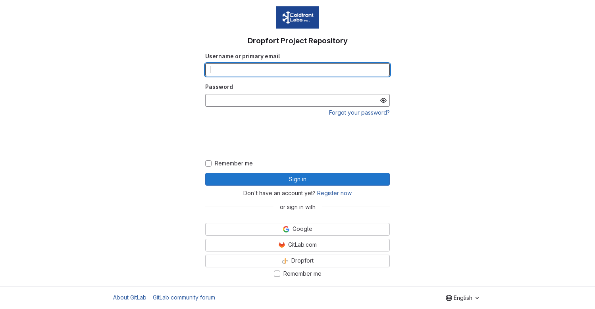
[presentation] (297, 138)
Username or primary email (242, 56)
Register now (334, 193)
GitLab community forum (184, 297)
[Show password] (383, 100)
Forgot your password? (359, 112)
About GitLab (129, 297)
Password (219, 86)
